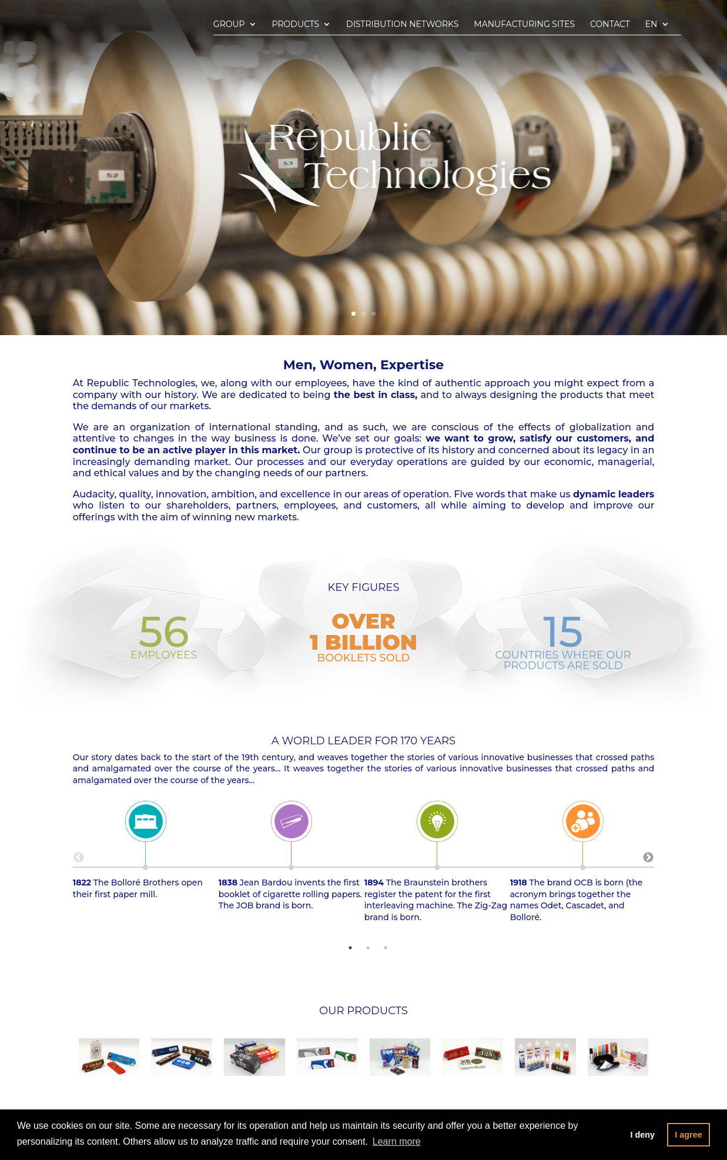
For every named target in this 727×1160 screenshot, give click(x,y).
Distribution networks (402, 24)
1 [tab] (350, 948)
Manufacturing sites (524, 24)
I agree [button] (688, 1134)
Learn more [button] (397, 1141)
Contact (610, 24)
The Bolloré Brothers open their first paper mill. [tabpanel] (146, 853)
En (651, 24)
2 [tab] (368, 948)
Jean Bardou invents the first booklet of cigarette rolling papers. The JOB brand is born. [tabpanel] (291, 859)
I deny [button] (642, 1134)
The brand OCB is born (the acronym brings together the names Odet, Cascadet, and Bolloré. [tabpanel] (583, 864)
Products (296, 24)
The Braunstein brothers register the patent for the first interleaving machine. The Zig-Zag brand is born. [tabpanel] (437, 864)
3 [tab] (385, 948)
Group (229, 24)
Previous (79, 858)
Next (648, 858)
